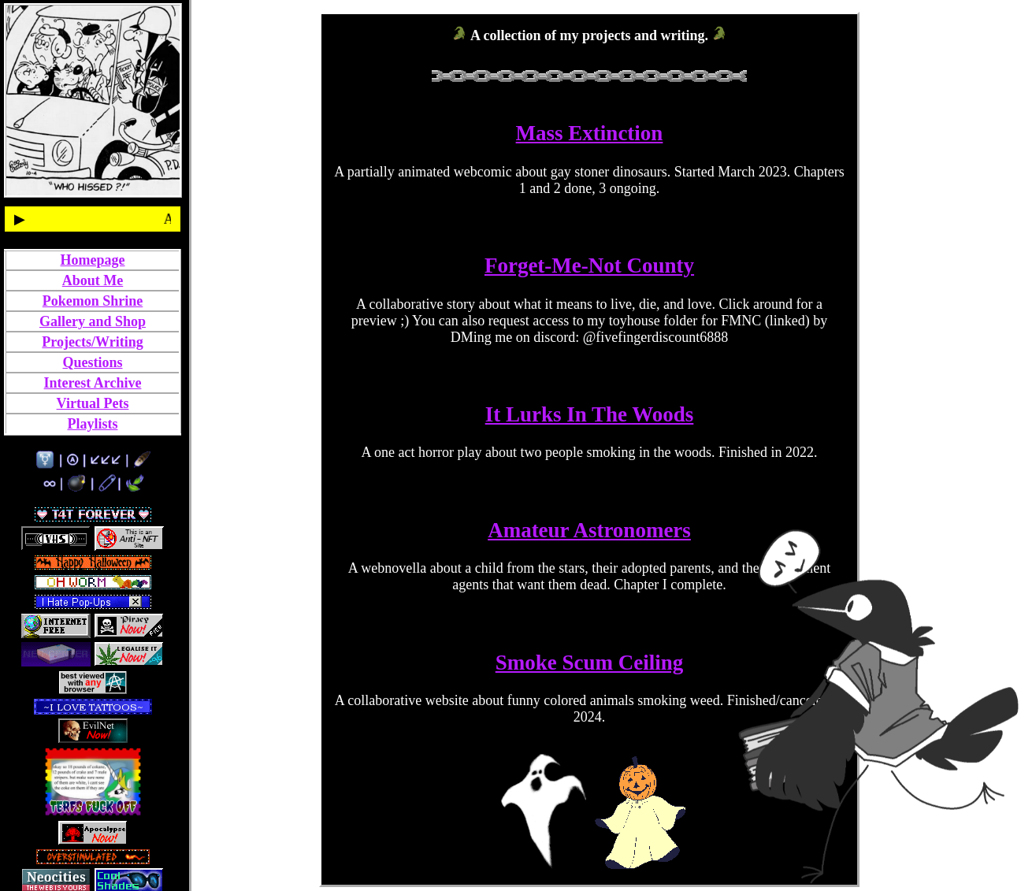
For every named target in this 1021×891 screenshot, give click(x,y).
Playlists (92, 424)
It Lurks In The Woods (589, 414)
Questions (92, 362)
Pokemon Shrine (93, 301)
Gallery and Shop (92, 321)
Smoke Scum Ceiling (590, 662)
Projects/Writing (92, 342)
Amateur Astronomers (589, 530)
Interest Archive (93, 383)
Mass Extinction (589, 133)
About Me (93, 280)
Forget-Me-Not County (589, 265)
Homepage (93, 260)
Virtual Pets (93, 403)
